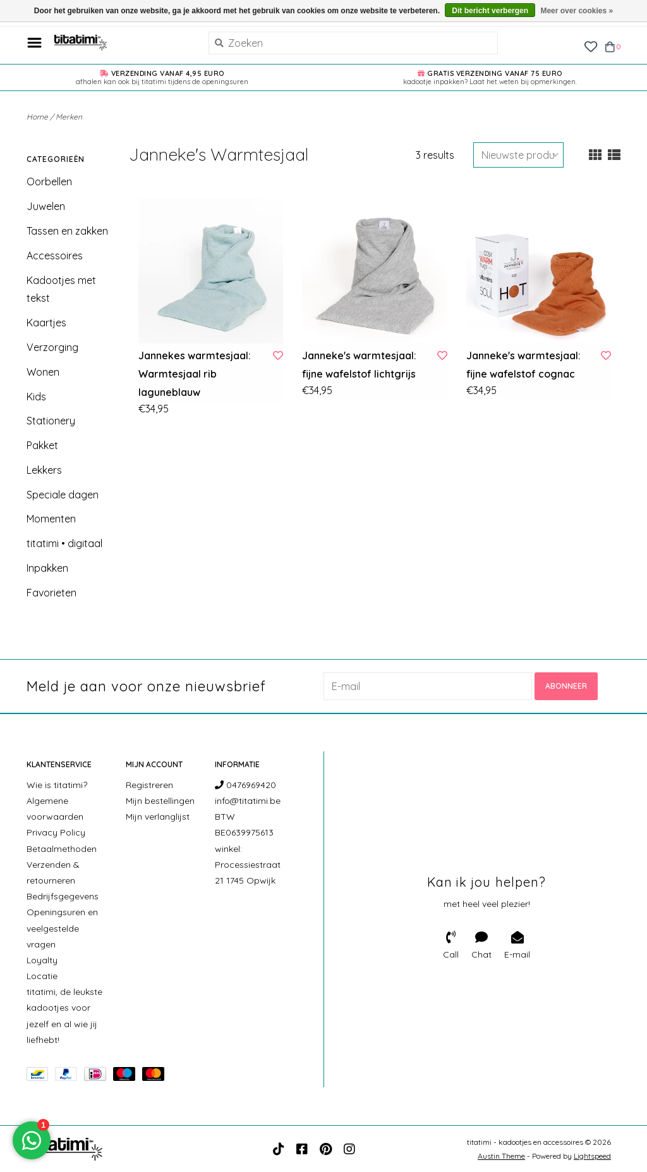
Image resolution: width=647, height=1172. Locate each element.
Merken (69, 116)
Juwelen (46, 206)
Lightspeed (592, 1156)
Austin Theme (501, 1156)
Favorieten (51, 592)
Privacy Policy (56, 832)
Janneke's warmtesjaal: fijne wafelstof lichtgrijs (359, 364)
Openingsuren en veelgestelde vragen (62, 927)
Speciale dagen (63, 494)
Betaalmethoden (62, 848)
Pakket (42, 445)
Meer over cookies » (576, 10)
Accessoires (55, 255)
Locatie (42, 976)
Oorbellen (49, 181)
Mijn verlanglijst (158, 816)
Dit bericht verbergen (490, 10)
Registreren (149, 785)
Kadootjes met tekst (61, 289)
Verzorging (52, 347)
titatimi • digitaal (64, 543)
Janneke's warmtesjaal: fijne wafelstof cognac (523, 364)
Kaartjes (46, 322)
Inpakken (47, 568)
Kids (36, 396)
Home (37, 116)
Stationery (51, 420)
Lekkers (44, 470)
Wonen (43, 372)
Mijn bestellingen (160, 800)
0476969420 (245, 785)
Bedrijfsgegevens (63, 896)
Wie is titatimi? (57, 785)
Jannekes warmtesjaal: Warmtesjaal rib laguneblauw (194, 373)
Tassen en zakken (67, 231)
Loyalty (42, 960)
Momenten (51, 518)
